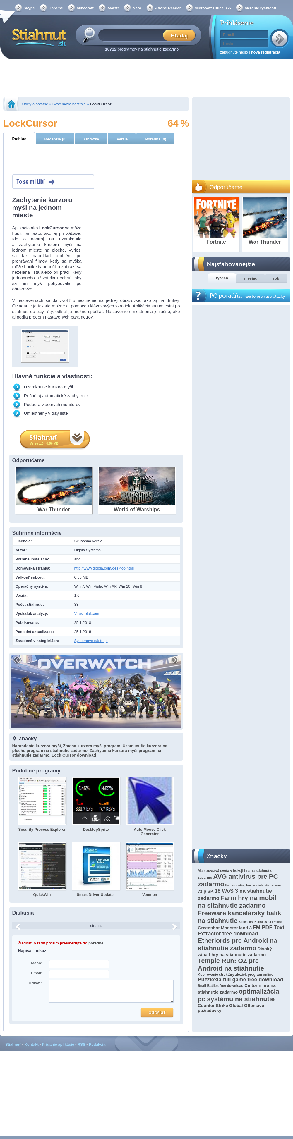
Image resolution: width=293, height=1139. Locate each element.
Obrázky (91, 139)
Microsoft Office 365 (213, 8)
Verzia (122, 139)
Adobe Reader (168, 8)
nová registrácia (265, 52)
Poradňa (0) (155, 139)
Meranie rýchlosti (260, 8)
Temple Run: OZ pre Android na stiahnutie (231, 964)
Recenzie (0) (55, 139)
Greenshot (209, 927)
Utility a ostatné (35, 104)
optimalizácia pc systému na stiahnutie (238, 995)
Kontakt (31, 1044)
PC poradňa (247, 296)
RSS (81, 1044)
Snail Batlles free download (221, 986)
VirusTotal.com (86, 613)
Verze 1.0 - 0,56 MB (44, 443)
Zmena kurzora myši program (91, 746)
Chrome (56, 8)
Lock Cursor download (74, 755)
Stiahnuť (13, 1044)
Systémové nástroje (69, 104)
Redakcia (97, 1044)
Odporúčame (226, 187)
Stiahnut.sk (38, 37)
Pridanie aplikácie (58, 1044)
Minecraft (85, 8)
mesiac (250, 278)
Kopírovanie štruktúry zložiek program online (235, 975)
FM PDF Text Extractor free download (241, 931)
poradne (95, 943)
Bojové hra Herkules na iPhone (260, 921)
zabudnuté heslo (234, 52)
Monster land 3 (236, 927)
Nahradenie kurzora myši (36, 746)
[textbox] (132, 35)
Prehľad (19, 139)
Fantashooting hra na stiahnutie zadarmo (254, 885)
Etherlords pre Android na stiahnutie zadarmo (237, 944)
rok (276, 278)
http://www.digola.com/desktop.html (104, 568)
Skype (29, 8)
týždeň (222, 278)
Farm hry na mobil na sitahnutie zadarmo (237, 901)
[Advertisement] (147, 79)
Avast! (113, 8)
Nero (137, 8)
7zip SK (206, 891)
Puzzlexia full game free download (240, 980)
